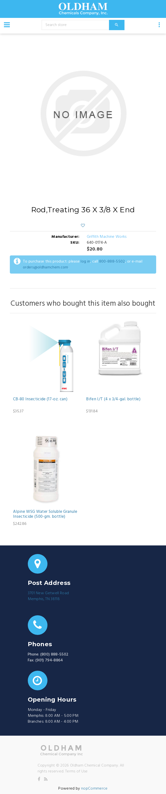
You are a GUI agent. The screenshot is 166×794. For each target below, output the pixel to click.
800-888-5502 (112, 261)
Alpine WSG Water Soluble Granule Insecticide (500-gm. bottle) (45, 514)
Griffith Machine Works (107, 237)
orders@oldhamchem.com (45, 267)
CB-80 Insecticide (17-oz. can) (40, 399)
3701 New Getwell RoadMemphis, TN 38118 (48, 596)
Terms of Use (76, 771)
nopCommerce (94, 788)
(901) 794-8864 (49, 660)
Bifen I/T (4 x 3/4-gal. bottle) (113, 399)
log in (85, 261)
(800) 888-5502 (54, 654)
